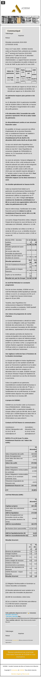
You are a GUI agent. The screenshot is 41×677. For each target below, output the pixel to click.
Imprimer (21, 35)
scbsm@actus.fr (10, 433)
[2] (6, 590)
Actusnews (14, 670)
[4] (34, 329)
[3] (35, 291)
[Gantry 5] (20, 9)
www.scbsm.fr (21, 418)
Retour (7, 38)
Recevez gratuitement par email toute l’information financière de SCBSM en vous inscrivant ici (20, 654)
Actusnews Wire (15, 640)
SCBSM (21, 670)
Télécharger (9, 33)
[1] (28, 151)
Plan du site (25, 674)
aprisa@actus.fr (30, 433)
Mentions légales (16, 674)
